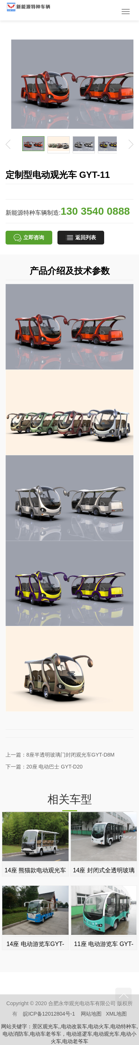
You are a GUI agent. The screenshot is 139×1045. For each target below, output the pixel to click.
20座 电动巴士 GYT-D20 (54, 767)
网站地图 (91, 1014)
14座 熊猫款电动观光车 (35, 870)
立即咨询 (29, 238)
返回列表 (81, 238)
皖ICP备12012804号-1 (49, 1014)
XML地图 (116, 1014)
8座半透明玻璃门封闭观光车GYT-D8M (70, 755)
